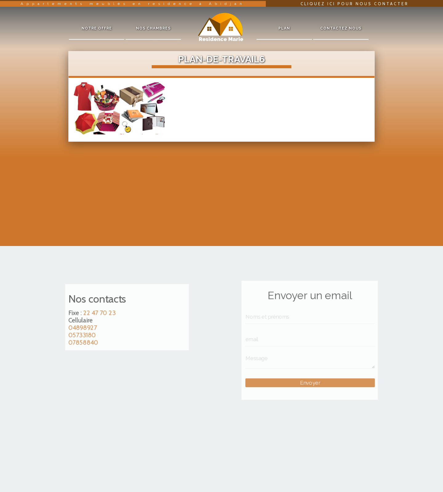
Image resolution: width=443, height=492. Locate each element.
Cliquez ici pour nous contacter (355, 3)
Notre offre (97, 28)
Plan (284, 28)
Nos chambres (153, 28)
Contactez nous (340, 28)
